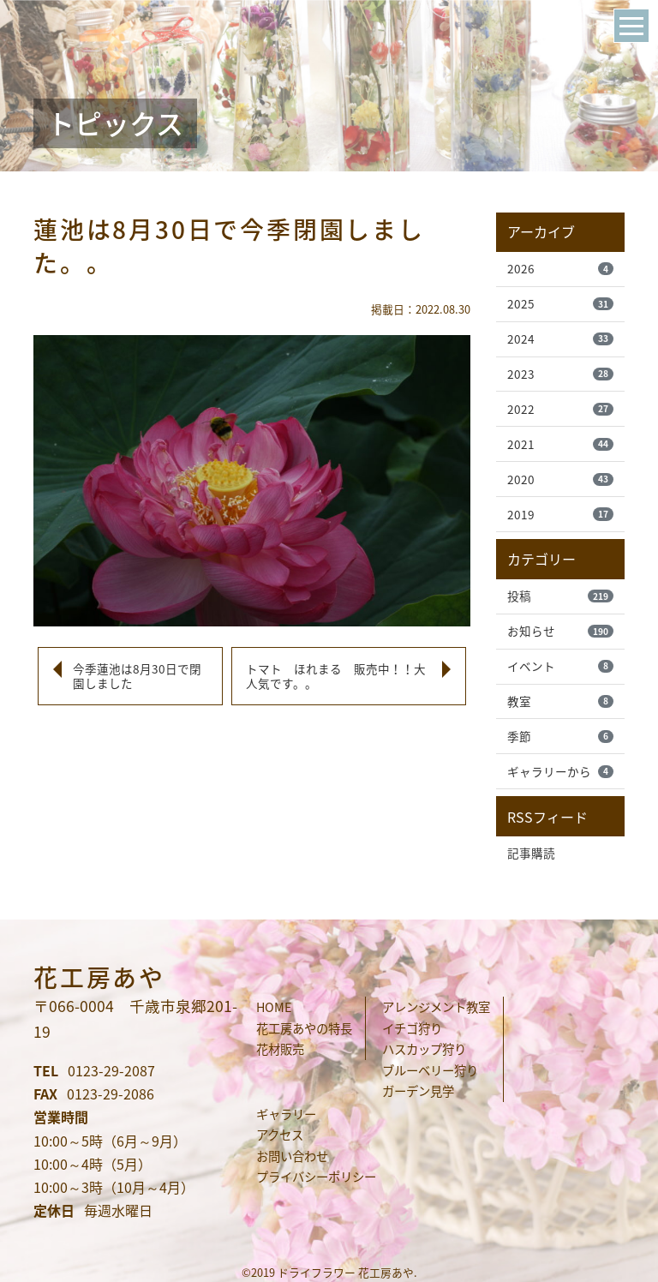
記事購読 (531, 853)
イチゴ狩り (412, 1028)
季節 (560, 737)
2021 (560, 443)
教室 (560, 701)
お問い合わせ (292, 1156)
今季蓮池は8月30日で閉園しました (137, 676)
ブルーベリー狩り (430, 1070)
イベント (560, 666)
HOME (273, 1006)
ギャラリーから (560, 772)
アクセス (279, 1134)
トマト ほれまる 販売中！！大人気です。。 (336, 676)
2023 (560, 373)
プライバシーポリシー (316, 1176)
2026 (560, 268)
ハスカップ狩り (424, 1048)
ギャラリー (286, 1114)
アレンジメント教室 (436, 1006)
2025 (560, 303)
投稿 (560, 596)
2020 (560, 479)
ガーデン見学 (418, 1090)
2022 (560, 408)
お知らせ (560, 631)
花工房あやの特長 (304, 1028)
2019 (560, 514)
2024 (560, 338)
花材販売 (280, 1048)
